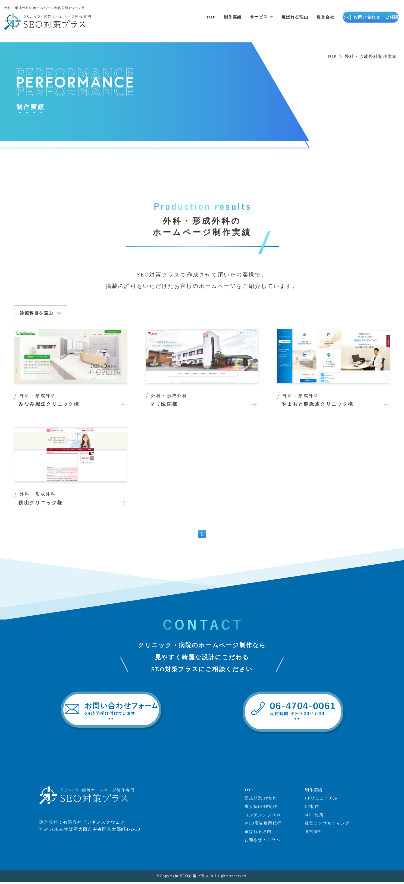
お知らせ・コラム (264, 841)
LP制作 (312, 808)
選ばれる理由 (276, 17)
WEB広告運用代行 (264, 825)
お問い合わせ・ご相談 (362, 17)
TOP (189, 17)
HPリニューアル (322, 800)
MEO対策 (315, 817)
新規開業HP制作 (262, 800)
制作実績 (211, 17)
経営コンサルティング (329, 825)
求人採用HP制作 (262, 808)
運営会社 (308, 17)
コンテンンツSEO (264, 817)
